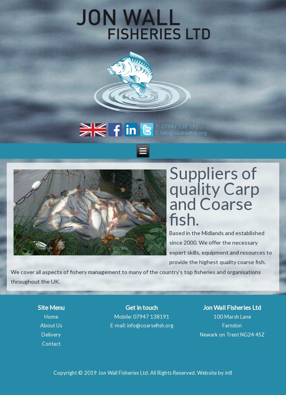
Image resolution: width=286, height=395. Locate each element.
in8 (228, 373)
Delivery (51, 334)
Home (51, 316)
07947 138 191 (179, 126)
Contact (51, 344)
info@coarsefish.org (184, 133)
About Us (51, 325)
